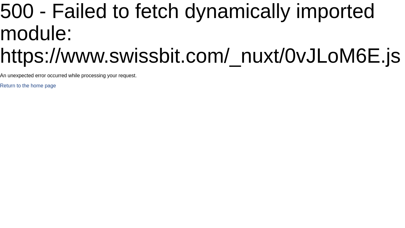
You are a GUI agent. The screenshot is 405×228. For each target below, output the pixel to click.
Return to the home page (28, 85)
